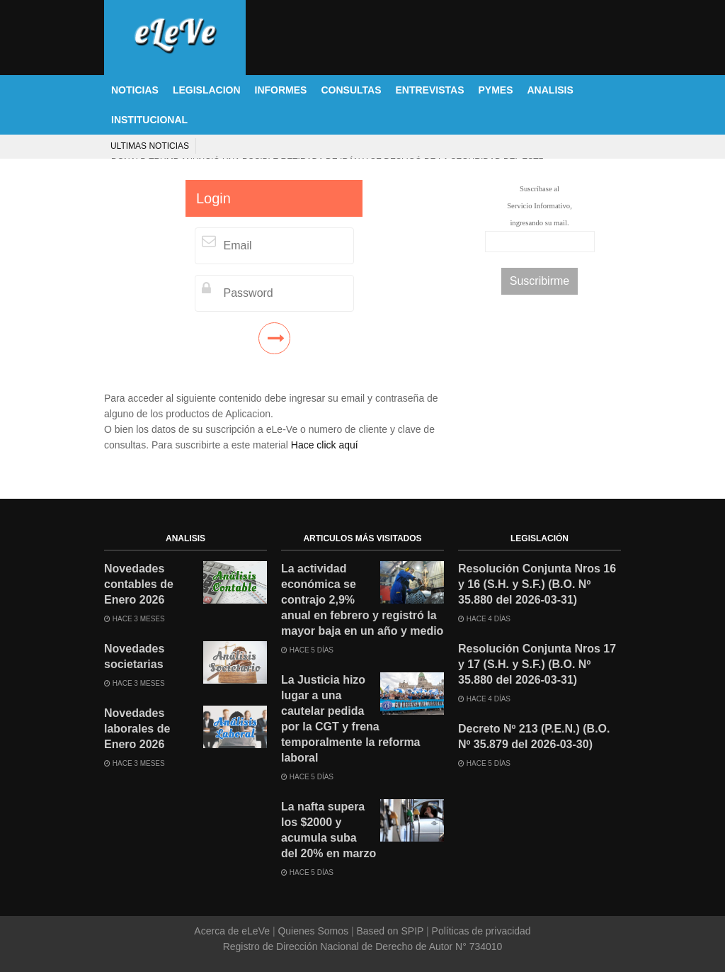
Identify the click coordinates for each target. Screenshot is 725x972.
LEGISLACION (207, 90)
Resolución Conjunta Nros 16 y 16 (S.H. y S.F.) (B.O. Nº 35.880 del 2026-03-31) (537, 584)
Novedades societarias (134, 656)
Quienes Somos (313, 931)
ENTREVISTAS (430, 90)
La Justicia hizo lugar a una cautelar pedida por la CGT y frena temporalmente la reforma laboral (351, 719)
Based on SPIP (390, 931)
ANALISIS (550, 90)
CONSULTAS (351, 90)
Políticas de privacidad (480, 931)
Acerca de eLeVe (233, 931)
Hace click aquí (324, 445)
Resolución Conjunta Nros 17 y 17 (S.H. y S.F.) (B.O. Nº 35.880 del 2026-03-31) (537, 664)
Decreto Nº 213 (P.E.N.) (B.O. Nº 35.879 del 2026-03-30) (534, 736)
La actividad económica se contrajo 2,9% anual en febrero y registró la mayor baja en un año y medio (362, 600)
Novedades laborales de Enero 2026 (137, 728)
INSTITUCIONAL (149, 119)
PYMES (495, 90)
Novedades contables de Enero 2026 (138, 584)
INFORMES (281, 90)
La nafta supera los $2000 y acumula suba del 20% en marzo (328, 830)
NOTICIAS (135, 90)
